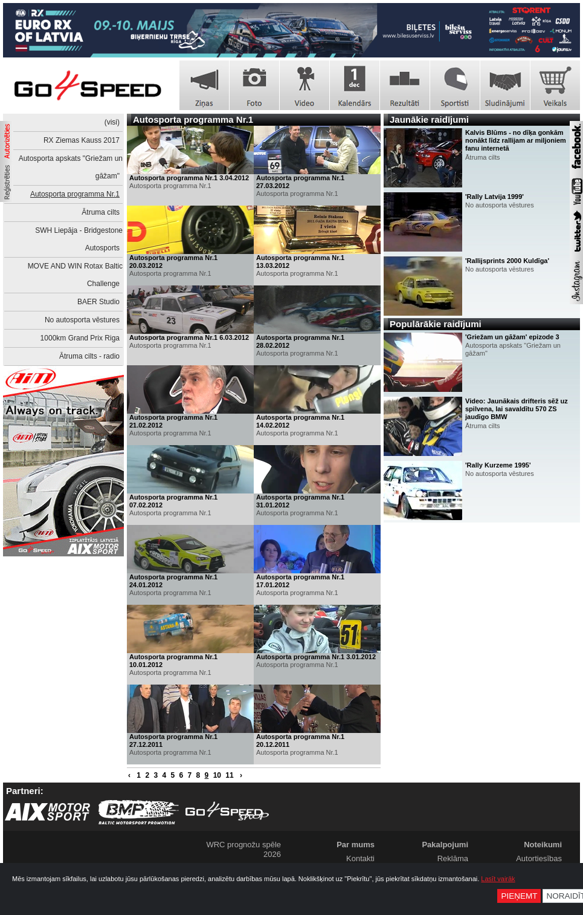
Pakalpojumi (445, 844)
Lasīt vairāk (498, 878)
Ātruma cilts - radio (89, 356)
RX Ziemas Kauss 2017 (81, 140)
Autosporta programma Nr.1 (75, 194)
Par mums (356, 844)
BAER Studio (98, 302)
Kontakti (360, 858)
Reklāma (452, 858)
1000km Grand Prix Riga (80, 338)
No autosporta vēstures (82, 320)
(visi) (112, 122)
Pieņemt (519, 895)
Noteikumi (543, 844)
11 (229, 775)
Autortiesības (539, 858)
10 (217, 775)
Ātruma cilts (101, 212)
